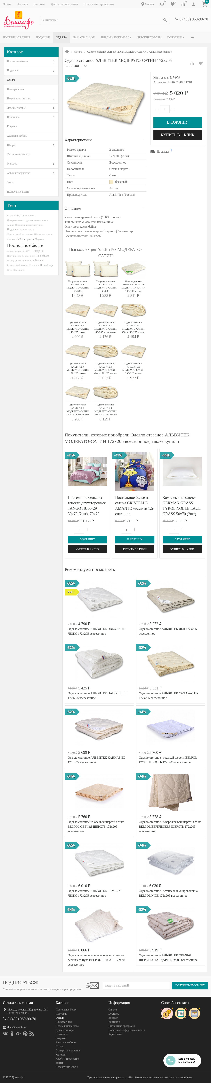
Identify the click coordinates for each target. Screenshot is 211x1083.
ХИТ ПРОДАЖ (34, 251)
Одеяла (61, 37)
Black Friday (13, 215)
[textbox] (104, 20)
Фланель (12, 239)
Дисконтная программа (64, 4)
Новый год (46, 265)
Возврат (113, 1017)
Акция (10, 224)
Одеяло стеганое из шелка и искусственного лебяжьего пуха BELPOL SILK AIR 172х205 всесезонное (97, 960)
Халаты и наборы (17, 135)
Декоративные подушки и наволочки (27, 220)
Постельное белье (16, 37)
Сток (9, 269)
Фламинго (18, 269)
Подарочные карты (18, 191)
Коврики (12, 126)
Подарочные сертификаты (99, 4)
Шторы (11, 145)
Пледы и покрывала (116, 37)
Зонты (10, 182)
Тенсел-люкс (28, 215)
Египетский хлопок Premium (23, 265)
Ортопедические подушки (29, 224)
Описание (73, 208)
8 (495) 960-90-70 (193, 19)
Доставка (22, 4)
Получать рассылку (190, 985)
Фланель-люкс (26, 229)
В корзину (177, 122)
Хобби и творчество (18, 173)
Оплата (7, 4)
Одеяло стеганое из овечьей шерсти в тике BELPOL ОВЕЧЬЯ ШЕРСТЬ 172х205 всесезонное (96, 826)
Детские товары (149, 37)
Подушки (43, 37)
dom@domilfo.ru (16, 1027)
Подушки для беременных (21, 255)
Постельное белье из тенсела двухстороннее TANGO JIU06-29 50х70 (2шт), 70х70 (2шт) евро (87, 508)
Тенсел (39, 260)
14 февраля (42, 255)
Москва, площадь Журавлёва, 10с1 (27, 1009)
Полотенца (175, 37)
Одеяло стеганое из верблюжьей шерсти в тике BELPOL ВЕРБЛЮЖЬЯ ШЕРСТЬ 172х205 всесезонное (170, 826)
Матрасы (12, 163)
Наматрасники (84, 37)
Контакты (39, 4)
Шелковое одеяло (43, 234)
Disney (10, 260)
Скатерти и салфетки (19, 154)
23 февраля (26, 239)
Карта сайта (115, 1034)
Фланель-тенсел (15, 251)
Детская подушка (24, 260)
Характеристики (78, 140)
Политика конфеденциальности (127, 1030)
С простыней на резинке (20, 234)
